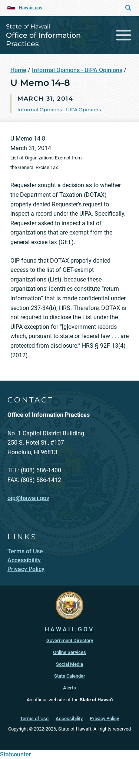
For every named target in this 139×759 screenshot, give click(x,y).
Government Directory (69, 640)
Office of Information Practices (43, 39)
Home (18, 70)
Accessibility (69, 718)
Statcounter (15, 754)
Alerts (69, 688)
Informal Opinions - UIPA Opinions (77, 70)
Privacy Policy (104, 718)
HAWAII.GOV (69, 629)
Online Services (69, 652)
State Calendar (69, 676)
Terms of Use (34, 718)
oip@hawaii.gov (28, 498)
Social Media (69, 664)
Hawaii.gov (30, 7)
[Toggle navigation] (123, 35)
